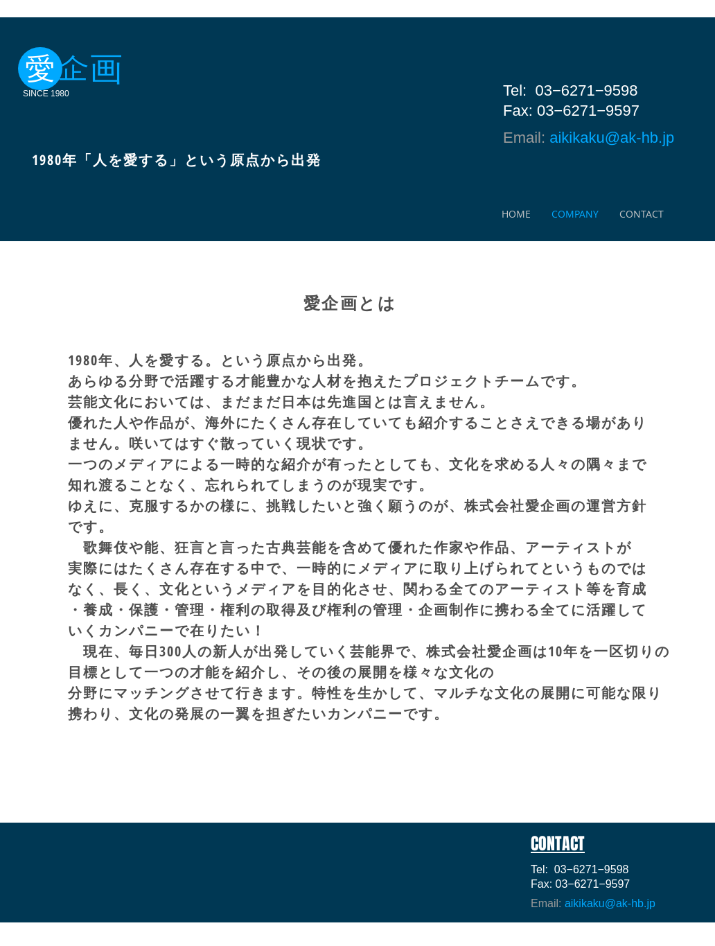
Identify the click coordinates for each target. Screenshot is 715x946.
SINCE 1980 (46, 93)
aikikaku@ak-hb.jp (611, 137)
